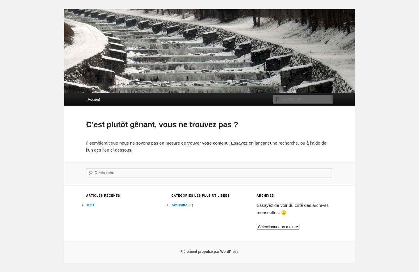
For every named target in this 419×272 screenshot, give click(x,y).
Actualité (179, 205)
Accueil (94, 99)
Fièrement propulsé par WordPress (209, 252)
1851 (90, 205)
